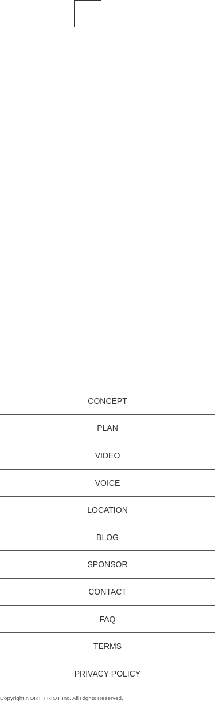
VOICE (107, 482)
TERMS (107, 646)
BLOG (107, 537)
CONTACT (107, 591)
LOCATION (107, 509)
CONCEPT (107, 401)
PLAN (107, 427)
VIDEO (107, 455)
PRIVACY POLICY (107, 673)
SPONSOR (107, 564)
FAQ (107, 619)
